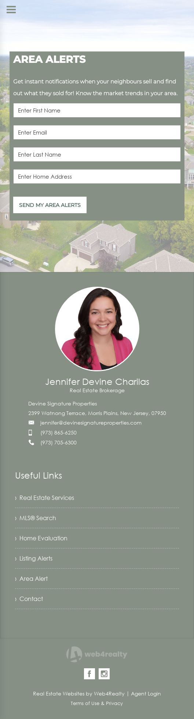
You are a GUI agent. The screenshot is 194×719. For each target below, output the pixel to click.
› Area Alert (31, 578)
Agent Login (146, 693)
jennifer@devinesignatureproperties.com (91, 422)
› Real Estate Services (44, 497)
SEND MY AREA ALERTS (50, 205)
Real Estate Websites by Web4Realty (79, 693)
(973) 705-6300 (58, 442)
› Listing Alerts (33, 558)
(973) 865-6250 (58, 432)
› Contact (29, 598)
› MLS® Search (35, 518)
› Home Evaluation (41, 538)
